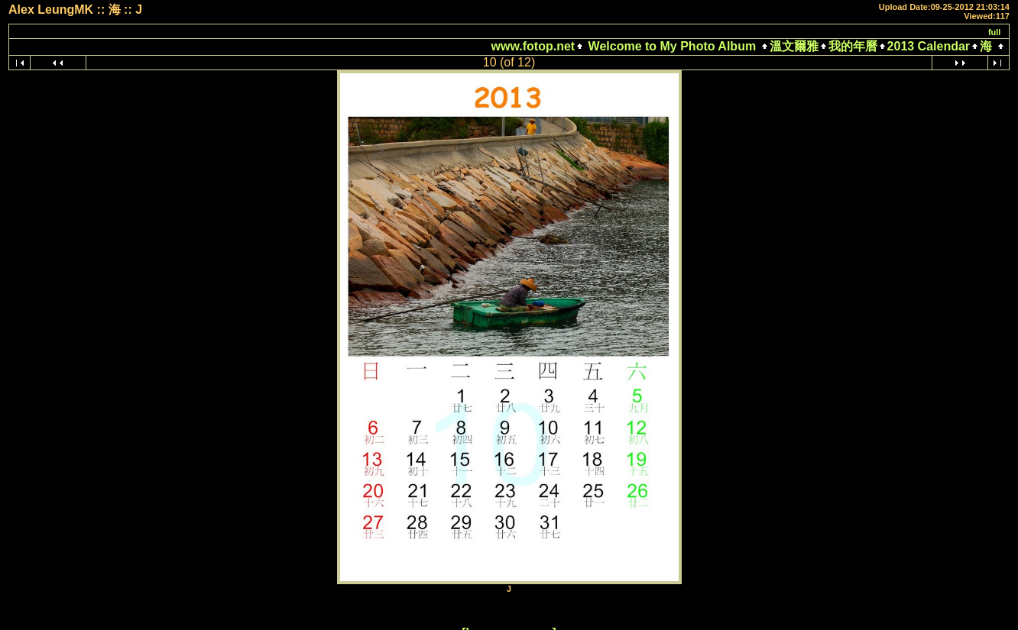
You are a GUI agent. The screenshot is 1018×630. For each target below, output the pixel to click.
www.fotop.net (533, 46)
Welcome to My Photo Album (672, 46)
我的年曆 (852, 46)
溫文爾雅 (794, 46)
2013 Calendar (929, 46)
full (994, 32)
